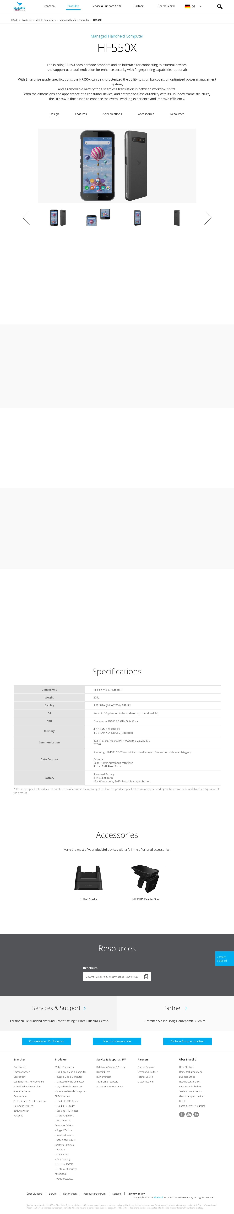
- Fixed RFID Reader (65, 1105)
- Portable (60, 1149)
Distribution (19, 1076)
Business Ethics (187, 1076)
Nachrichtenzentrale (189, 1081)
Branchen (20, 1059)
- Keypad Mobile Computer (68, 1086)
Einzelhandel (20, 1067)
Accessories (146, 114)
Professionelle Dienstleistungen (30, 1101)
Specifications (112, 114)
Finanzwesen (20, 1096)
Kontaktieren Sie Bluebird (192, 1105)
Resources (177, 114)
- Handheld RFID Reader (67, 1101)
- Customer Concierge (66, 1168)
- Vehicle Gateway (64, 1178)
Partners (143, 1059)
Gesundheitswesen (23, 1105)
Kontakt (116, 1193)
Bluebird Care (103, 1071)
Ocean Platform (145, 1081)
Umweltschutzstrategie (190, 1071)
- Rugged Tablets (63, 1130)
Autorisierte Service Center (110, 1086)
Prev (26, 218)
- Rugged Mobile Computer (68, 1076)
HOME (14, 20)
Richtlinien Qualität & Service (110, 1067)
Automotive (60, 1173)
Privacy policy (136, 1193)
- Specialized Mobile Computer (70, 1091)
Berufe (182, 1101)
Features (81, 114)
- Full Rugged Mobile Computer (70, 1071)
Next (208, 218)
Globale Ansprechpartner (191, 1096)
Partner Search (145, 1076)
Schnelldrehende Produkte (27, 1086)
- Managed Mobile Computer (69, 1081)
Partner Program (146, 1067)
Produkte (27, 20)
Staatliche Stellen (22, 1091)
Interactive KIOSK (64, 1164)
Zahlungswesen (21, 1110)
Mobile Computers (46, 20)
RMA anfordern (103, 1076)
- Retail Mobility (62, 1159)
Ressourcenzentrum (94, 1193)
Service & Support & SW (111, 1059)
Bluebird (158, 1197)
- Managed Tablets (64, 1135)
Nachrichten (70, 1193)
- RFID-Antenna (62, 1120)
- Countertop (61, 1154)
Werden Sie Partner (148, 1071)
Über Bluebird (187, 1059)
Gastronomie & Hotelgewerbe (29, 1081)
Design (54, 114)
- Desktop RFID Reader (66, 1110)
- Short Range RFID (64, 1115)
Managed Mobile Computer (74, 20)
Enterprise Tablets (64, 1125)
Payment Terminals (64, 1144)
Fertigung (18, 1115)
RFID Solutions (62, 1096)
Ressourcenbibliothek (190, 1086)
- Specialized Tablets (65, 1139)
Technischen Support (107, 1081)
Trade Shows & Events (190, 1091)
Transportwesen (22, 1071)
